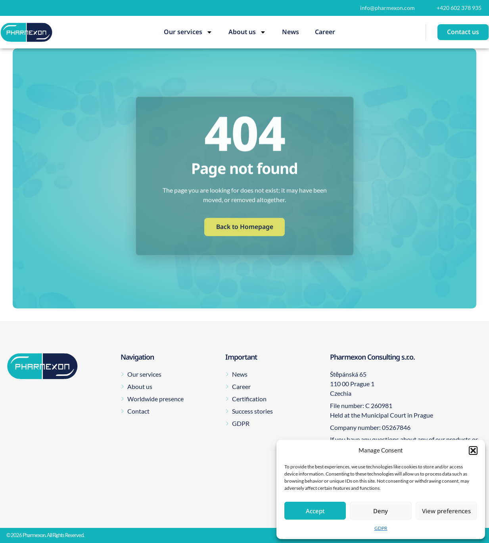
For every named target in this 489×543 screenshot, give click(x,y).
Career (325, 31)
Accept (315, 511)
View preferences (446, 511)
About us (247, 32)
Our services (188, 32)
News (290, 31)
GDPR (380, 528)
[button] (473, 450)
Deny (380, 511)
